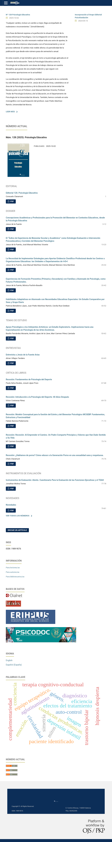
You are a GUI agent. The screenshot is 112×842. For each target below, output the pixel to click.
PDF (12, 201)
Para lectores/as (13, 567)
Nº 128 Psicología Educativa (18, 15)
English (9, 660)
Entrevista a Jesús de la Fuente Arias (23, 355)
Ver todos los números (17, 516)
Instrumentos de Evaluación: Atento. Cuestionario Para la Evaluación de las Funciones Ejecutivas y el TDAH (55, 480)
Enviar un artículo (17, 530)
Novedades (11, 505)
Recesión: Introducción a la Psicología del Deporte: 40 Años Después (37, 397)
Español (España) (14, 665)
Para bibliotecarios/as (15, 577)
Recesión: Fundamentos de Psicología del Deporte (29, 379)
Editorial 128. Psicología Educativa (22, 193)
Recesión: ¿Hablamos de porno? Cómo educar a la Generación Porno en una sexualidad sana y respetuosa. (55, 455)
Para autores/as (12, 572)
